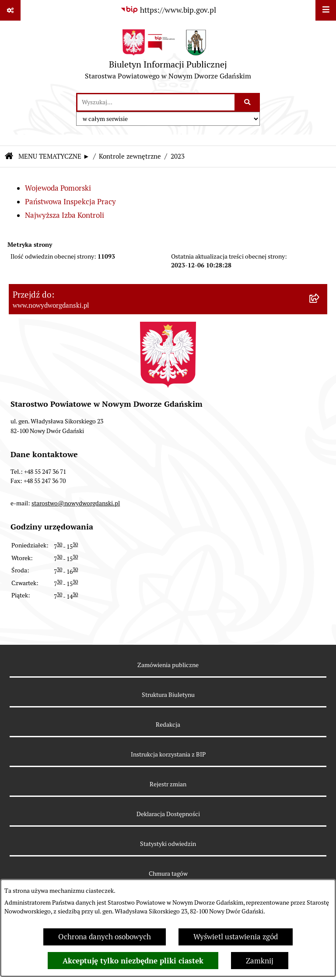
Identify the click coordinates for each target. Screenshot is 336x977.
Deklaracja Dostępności (168, 814)
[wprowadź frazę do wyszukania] (156, 102)
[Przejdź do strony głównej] (168, 56)
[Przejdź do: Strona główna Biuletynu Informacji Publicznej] (8, 156)
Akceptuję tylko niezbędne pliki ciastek (133, 961)
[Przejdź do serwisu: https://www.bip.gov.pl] (168, 10)
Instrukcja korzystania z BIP (168, 754)
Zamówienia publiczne (168, 665)
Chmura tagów (168, 874)
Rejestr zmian (168, 784)
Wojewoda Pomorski (58, 188)
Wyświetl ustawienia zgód (235, 936)
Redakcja (168, 724)
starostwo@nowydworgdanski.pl (76, 503)
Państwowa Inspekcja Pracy (70, 201)
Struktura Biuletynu (168, 695)
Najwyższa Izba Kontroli (64, 215)
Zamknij (259, 961)
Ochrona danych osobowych (104, 936)
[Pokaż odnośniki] (10, 10)
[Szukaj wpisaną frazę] (248, 102)
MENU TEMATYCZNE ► (54, 156)
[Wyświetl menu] (325, 10)
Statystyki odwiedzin (168, 844)
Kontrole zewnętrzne (130, 156)
